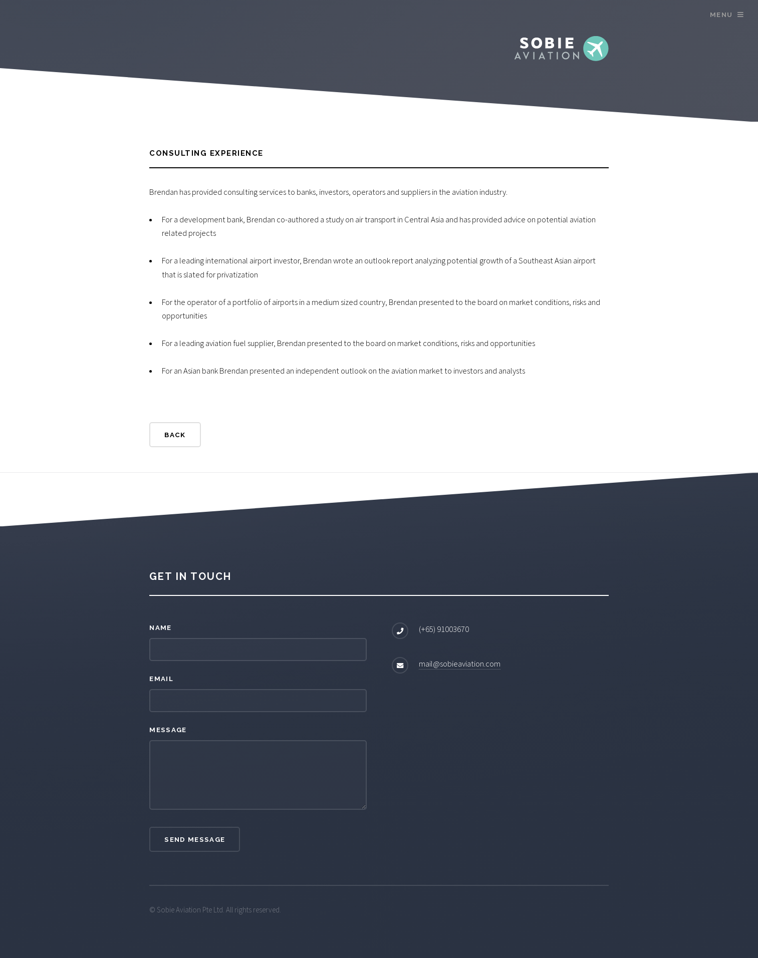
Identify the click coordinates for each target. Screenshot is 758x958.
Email (161, 679)
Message (167, 730)
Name (160, 627)
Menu (721, 15)
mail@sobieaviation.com (459, 664)
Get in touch (190, 576)
